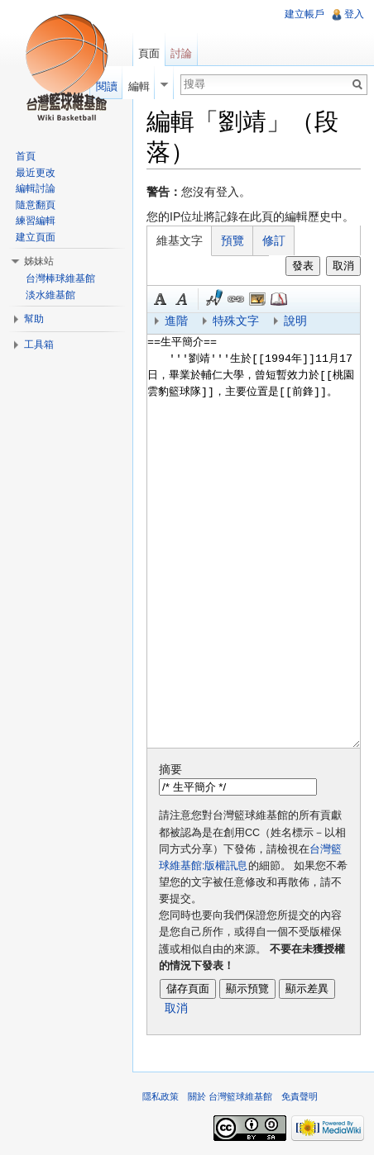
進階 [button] (176, 320)
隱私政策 (160, 1096)
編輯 (139, 86)
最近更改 (35, 172)
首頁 (26, 156)
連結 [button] (236, 299)
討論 (181, 53)
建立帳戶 (304, 14)
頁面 (149, 53)
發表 (303, 265)
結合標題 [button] (257, 299)
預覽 (232, 240)
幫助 (34, 319)
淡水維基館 (50, 295)
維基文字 (179, 240)
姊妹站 (39, 261)
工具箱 (39, 344)
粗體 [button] (160, 299)
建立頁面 (35, 237)
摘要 (170, 769)
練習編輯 (35, 220)
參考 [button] (279, 299)
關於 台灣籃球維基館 (230, 1096)
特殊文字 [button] (236, 320)
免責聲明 (299, 1096)
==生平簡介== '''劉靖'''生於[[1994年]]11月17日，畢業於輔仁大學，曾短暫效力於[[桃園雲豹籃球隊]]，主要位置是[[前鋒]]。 (253, 541)
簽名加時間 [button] (214, 299)
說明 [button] (295, 320)
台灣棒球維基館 (60, 278)
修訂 (273, 240)
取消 (343, 265)
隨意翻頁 (35, 205)
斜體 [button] (182, 299)
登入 (354, 14)
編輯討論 (35, 188)
